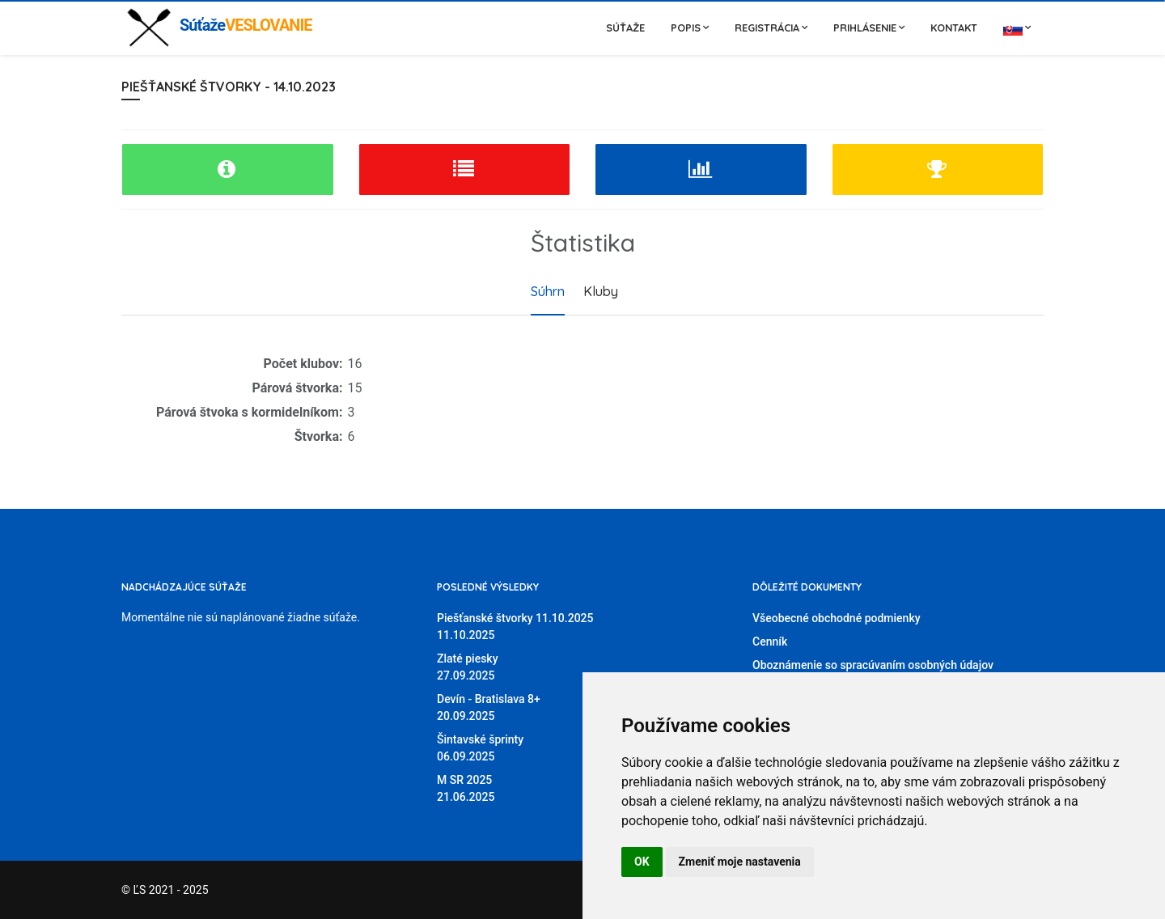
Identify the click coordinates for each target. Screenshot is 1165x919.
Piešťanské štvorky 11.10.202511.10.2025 (515, 627)
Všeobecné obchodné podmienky (836, 618)
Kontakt (953, 27)
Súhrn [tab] (548, 291)
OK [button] (642, 861)
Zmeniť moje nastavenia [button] (740, 861)
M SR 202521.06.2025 (465, 788)
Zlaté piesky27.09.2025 (467, 667)
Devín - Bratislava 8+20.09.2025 (488, 707)
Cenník (769, 641)
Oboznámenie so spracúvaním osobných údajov (872, 665)
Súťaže (625, 27)
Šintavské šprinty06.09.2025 (480, 748)
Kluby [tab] (600, 291)
